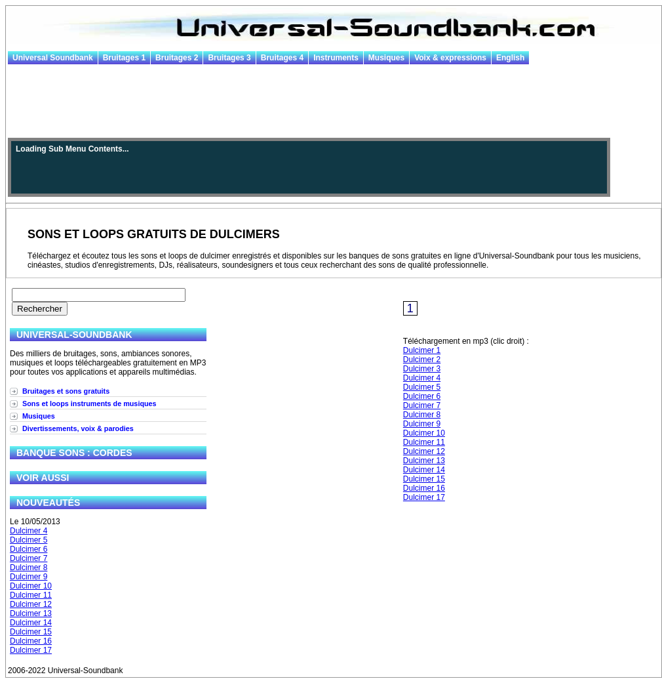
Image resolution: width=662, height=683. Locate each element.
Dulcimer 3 (421, 368)
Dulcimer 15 (31, 631)
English (510, 57)
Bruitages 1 (124, 57)
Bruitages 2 (176, 57)
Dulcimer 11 (31, 595)
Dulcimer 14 (31, 622)
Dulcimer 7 (28, 558)
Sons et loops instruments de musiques (89, 403)
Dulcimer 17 (31, 650)
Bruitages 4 (282, 57)
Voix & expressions (450, 57)
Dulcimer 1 (421, 350)
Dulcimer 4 (28, 530)
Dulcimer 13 (31, 613)
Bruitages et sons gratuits (65, 391)
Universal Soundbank (52, 57)
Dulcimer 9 (28, 576)
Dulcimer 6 (28, 549)
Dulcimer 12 (31, 604)
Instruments (336, 57)
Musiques (386, 57)
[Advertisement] (333, 101)
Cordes (112, 452)
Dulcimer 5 (28, 540)
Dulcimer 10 (31, 585)
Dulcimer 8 (28, 567)
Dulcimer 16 (31, 641)
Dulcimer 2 (421, 359)
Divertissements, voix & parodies (78, 428)
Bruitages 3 (229, 57)
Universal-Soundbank (74, 334)
